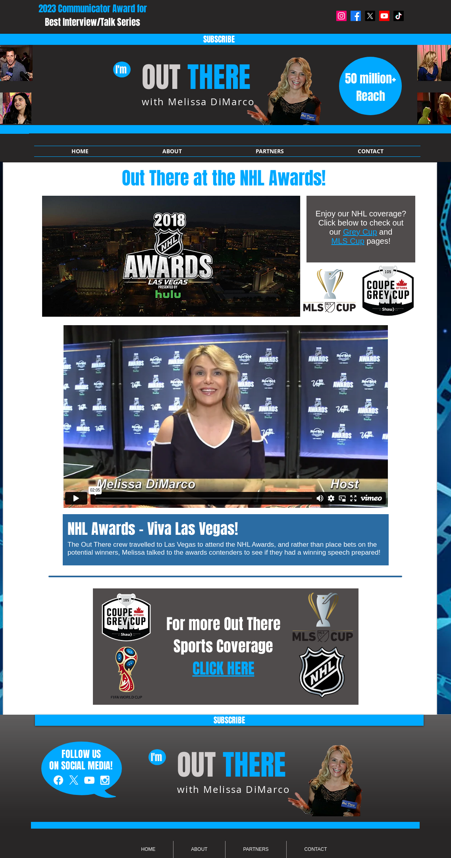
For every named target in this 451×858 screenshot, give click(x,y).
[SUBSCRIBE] (229, 720)
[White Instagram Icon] (104, 780)
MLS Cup (348, 241)
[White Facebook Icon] (58, 780)
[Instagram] (341, 16)
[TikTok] (398, 16)
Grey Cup (360, 232)
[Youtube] (384, 16)
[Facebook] (356, 16)
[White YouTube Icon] (89, 780)
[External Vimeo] (225, 416)
